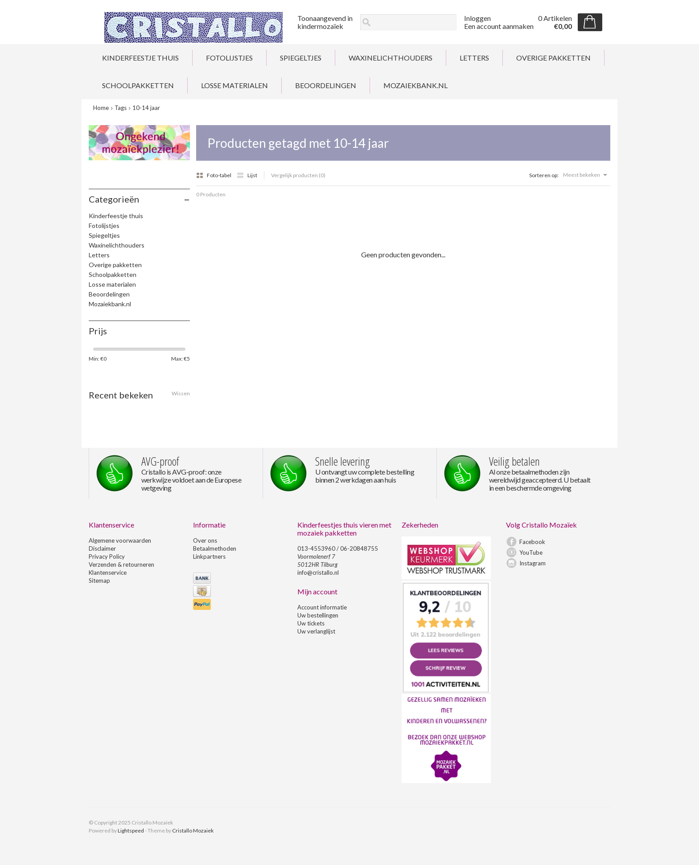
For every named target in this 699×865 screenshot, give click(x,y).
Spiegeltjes (300, 57)
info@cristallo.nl (318, 572)
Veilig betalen (514, 461)
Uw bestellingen (317, 615)
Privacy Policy (107, 556)
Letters (474, 57)
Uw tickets (311, 623)
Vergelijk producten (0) (298, 175)
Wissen (181, 393)
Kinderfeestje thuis (140, 57)
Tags (121, 107)
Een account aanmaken (499, 26)
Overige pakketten (553, 57)
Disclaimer (102, 548)
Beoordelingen (325, 85)
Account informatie (322, 607)
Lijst (247, 175)
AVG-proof (160, 461)
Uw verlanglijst (316, 631)
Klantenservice (108, 572)
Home (101, 107)
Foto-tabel (214, 175)
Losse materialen (234, 85)
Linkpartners (209, 556)
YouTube (531, 552)
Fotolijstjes (229, 57)
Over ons (205, 540)
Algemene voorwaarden (120, 540)
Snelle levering (342, 461)
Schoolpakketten (138, 85)
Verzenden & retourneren (121, 564)
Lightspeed (131, 830)
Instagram (532, 563)
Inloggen (477, 18)
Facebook (532, 541)
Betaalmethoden (214, 548)
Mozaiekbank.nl (415, 85)
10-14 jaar (146, 107)
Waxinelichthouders (390, 57)
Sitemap (99, 580)
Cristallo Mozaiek (193, 830)
